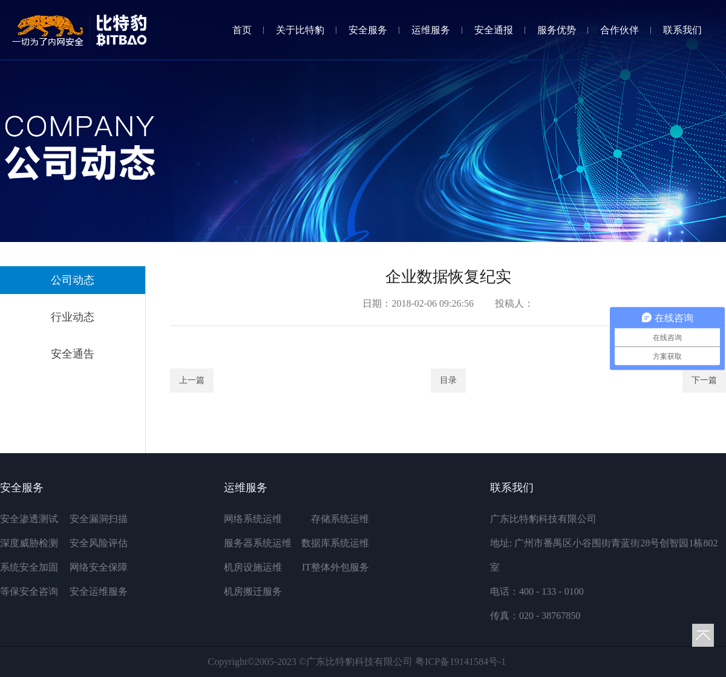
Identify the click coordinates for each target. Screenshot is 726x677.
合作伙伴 (619, 30)
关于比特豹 (300, 30)
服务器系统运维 (258, 543)
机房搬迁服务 (253, 591)
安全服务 (367, 30)
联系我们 (682, 30)
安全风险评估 (99, 543)
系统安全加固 (29, 567)
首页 (242, 30)
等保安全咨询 (29, 591)
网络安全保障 (99, 567)
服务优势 (556, 30)
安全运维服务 (99, 591)
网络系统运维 (253, 519)
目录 (448, 380)
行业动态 (72, 317)
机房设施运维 (253, 567)
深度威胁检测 (29, 543)
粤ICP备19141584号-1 (460, 661)
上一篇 (191, 380)
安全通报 (493, 30)
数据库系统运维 (335, 543)
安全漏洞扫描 (99, 519)
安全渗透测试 (29, 519)
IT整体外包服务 (335, 567)
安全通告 (72, 354)
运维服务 (430, 30)
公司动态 (72, 280)
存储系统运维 (340, 519)
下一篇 (704, 380)
